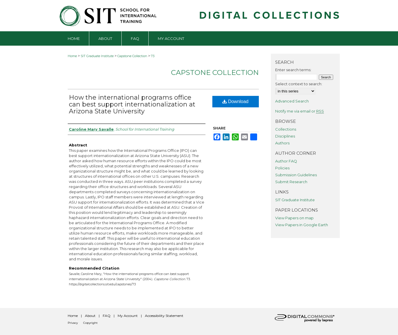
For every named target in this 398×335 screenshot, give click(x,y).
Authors (282, 143)
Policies (282, 168)
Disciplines (285, 136)
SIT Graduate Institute (97, 56)
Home (72, 56)
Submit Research (291, 181)
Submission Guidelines (296, 175)
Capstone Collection (132, 56)
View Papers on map (294, 218)
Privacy (73, 323)
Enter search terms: (293, 69)
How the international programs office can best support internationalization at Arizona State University (132, 104)
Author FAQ (286, 161)
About (90, 315)
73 (152, 56)
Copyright (90, 323)
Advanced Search (292, 101)
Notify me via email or (299, 111)
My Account (128, 315)
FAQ (106, 315)
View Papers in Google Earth (301, 224)
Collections (285, 129)
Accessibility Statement (164, 315)
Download (235, 101)
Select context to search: (298, 84)
